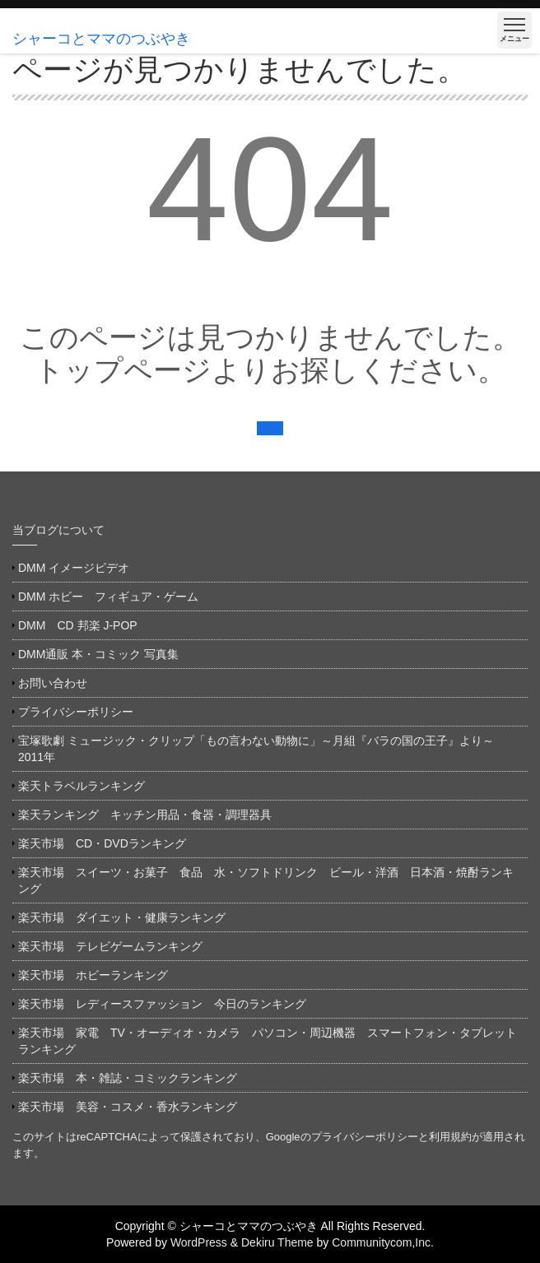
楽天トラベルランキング (81, 785)
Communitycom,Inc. (383, 1242)
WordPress (198, 1242)
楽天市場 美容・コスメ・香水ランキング (127, 1106)
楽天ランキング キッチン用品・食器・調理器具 (145, 814)
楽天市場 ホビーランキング (93, 975)
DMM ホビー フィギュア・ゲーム (108, 596)
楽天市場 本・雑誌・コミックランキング (127, 1077)
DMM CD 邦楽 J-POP (77, 625)
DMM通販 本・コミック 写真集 (98, 654)
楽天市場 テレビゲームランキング (110, 946)
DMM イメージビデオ (73, 567)
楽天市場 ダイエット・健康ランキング (122, 917)
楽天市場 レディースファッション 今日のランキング (162, 1003)
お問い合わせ (52, 683)
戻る (270, 428)
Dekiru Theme (277, 1242)
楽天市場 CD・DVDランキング (102, 843)
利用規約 (450, 1137)
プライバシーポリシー (75, 711)
